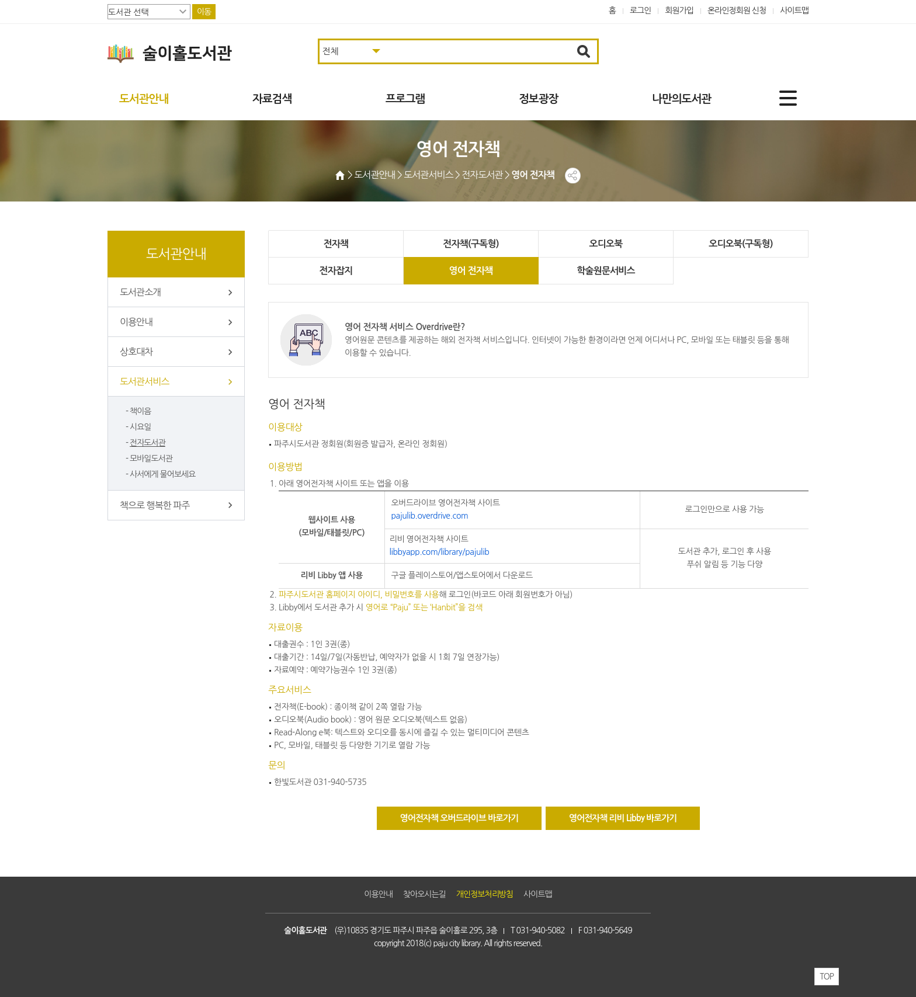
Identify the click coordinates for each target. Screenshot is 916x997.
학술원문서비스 (430, 270)
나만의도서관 (681, 99)
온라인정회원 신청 (736, 10)
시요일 (140, 427)
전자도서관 (147, 443)
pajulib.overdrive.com (429, 516)
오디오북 (538, 243)
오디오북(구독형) (646, 243)
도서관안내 (143, 99)
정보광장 (538, 99)
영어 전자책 (322, 270)
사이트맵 (794, 10)
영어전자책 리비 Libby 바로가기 (623, 818)
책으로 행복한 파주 (154, 505)
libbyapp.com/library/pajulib (439, 552)
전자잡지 (754, 243)
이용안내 (136, 321)
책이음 (140, 411)
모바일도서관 (151, 458)
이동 (204, 12)
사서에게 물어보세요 (162, 474)
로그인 (640, 10)
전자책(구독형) (430, 243)
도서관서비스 (144, 381)
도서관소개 (140, 292)
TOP (827, 976)
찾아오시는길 (424, 894)
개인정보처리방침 (484, 894)
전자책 (322, 243)
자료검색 (272, 99)
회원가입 (679, 10)
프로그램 (405, 99)
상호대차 (136, 351)
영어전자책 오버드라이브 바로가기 (459, 818)
